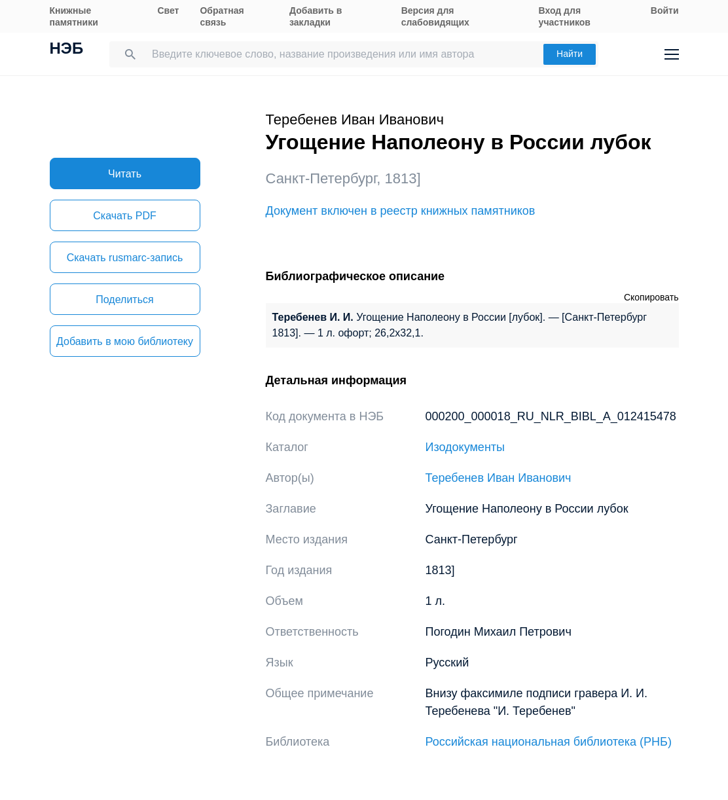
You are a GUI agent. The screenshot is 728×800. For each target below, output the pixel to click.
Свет (168, 10)
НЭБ (67, 50)
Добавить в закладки (315, 16)
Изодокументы (465, 447)
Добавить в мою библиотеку (124, 341)
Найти (569, 53)
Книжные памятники (74, 16)
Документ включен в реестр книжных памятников (401, 210)
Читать (124, 173)
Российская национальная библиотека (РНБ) (549, 741)
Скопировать (651, 297)
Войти (665, 10)
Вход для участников (565, 16)
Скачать (124, 215)
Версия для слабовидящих (435, 16)
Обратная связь (222, 16)
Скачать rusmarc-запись (125, 257)
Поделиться (124, 299)
